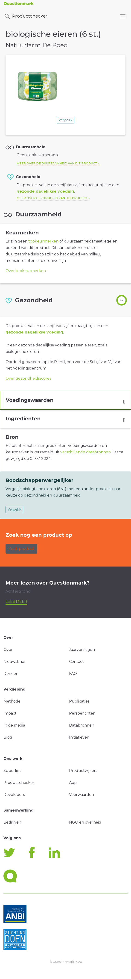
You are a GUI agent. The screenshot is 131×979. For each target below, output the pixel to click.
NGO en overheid (85, 822)
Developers (14, 794)
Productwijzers (83, 770)
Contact (76, 661)
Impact (10, 713)
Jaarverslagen (82, 649)
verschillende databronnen (85, 452)
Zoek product (21, 548)
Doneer (10, 673)
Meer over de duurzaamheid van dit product (57, 163)
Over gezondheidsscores (28, 378)
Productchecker (25, 16)
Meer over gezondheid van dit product (52, 198)
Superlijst (12, 770)
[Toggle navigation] (122, 16)
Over (8, 649)
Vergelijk (65, 120)
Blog (7, 737)
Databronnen (81, 725)
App (73, 782)
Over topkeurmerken (26, 271)
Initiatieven (79, 737)
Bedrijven (12, 822)
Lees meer (16, 601)
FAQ (73, 673)
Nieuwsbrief (14, 661)
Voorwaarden (81, 794)
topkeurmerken (43, 241)
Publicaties (79, 701)
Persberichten (82, 713)
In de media (14, 725)
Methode (11, 701)
